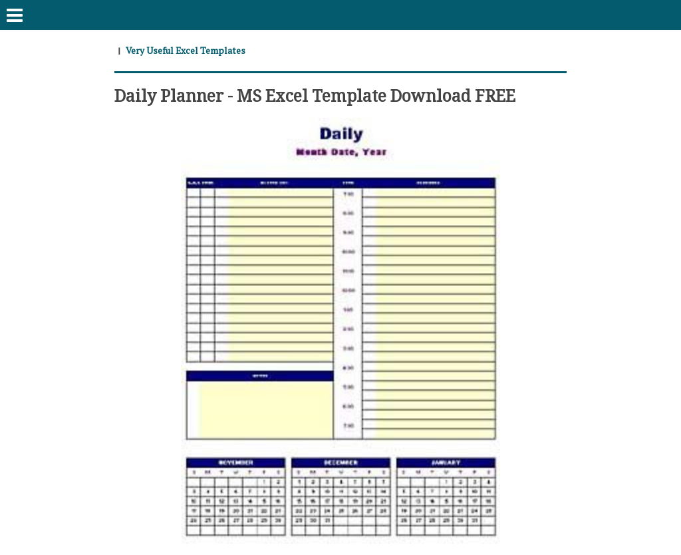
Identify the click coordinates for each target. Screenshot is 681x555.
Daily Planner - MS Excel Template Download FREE (319, 94)
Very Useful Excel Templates (186, 50)
